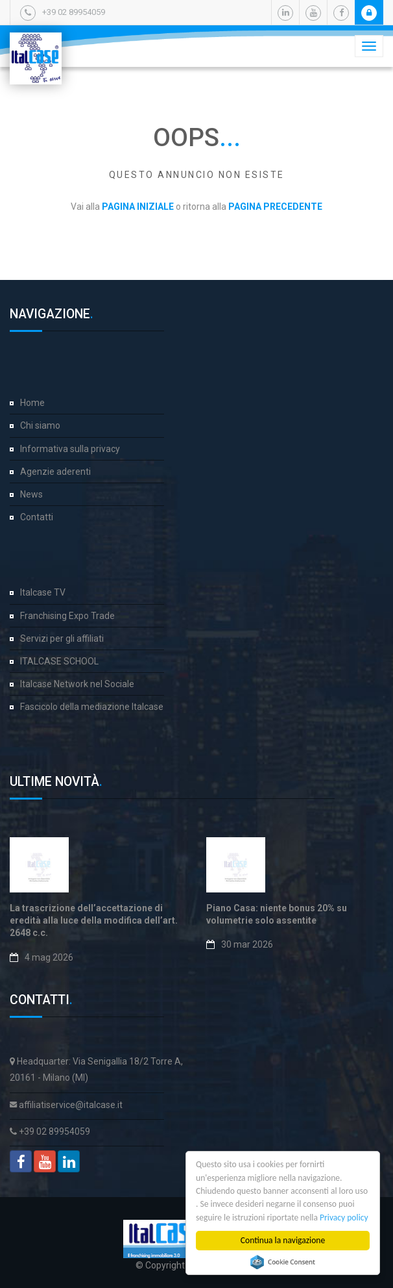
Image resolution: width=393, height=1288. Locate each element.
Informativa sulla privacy (70, 449)
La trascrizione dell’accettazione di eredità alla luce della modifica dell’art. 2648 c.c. (94, 921)
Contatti (36, 517)
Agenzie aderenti (55, 471)
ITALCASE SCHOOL (59, 661)
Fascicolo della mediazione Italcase (91, 706)
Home (32, 403)
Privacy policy (344, 1217)
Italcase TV (43, 592)
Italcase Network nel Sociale (77, 684)
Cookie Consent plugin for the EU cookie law (283, 1262)
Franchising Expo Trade (67, 616)
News (31, 494)
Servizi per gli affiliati (62, 638)
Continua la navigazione (283, 1240)
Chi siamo (40, 425)
